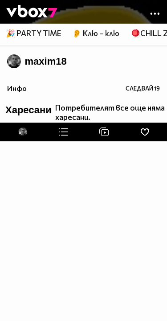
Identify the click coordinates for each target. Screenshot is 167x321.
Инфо (17, 88)
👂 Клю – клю (95, 33)
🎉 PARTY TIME (33, 33)
